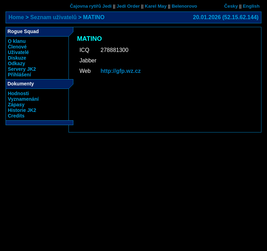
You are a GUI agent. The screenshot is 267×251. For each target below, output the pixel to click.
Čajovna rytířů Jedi (91, 6)
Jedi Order (128, 6)
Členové (17, 47)
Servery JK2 (22, 69)
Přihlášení (19, 74)
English (251, 6)
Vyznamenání (23, 99)
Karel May (156, 6)
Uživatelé (18, 52)
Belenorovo (184, 6)
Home (16, 17)
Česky (231, 6)
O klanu (16, 41)
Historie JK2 (22, 110)
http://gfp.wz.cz (120, 71)
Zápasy (16, 104)
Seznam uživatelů (53, 17)
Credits (16, 116)
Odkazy (16, 63)
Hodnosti (18, 93)
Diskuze (17, 58)
